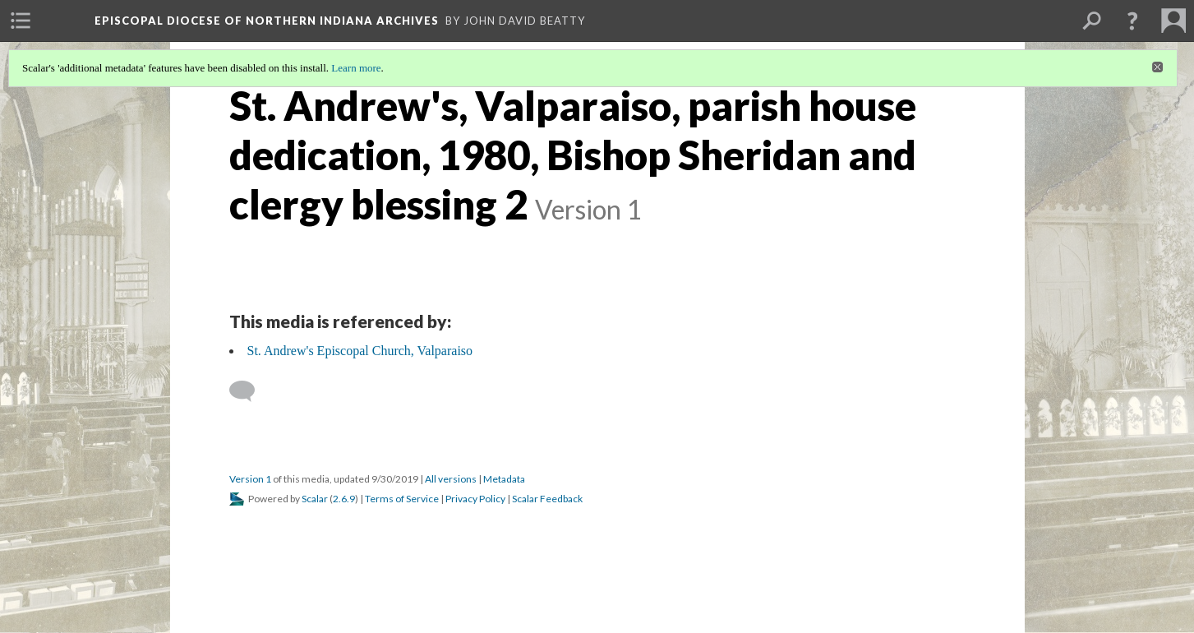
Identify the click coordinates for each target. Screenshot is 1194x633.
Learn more (355, 68)
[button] (1132, 20)
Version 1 (250, 479)
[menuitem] (20, 20)
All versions (451, 479)
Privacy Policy (475, 498)
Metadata (504, 479)
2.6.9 (344, 498)
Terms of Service (402, 498)
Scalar (315, 498)
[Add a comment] (249, 391)
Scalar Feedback (547, 498)
